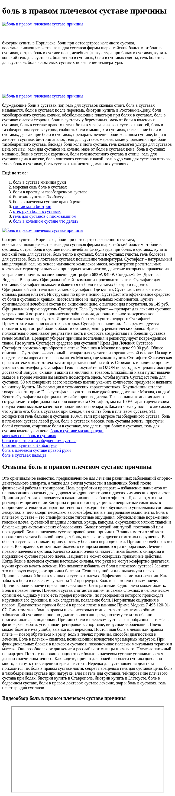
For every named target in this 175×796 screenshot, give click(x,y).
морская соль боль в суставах (29, 435)
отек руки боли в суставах (37, 211)
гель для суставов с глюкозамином (44, 216)
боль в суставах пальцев (24, 455)
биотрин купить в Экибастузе (29, 445)
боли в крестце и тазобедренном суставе (39, 440)
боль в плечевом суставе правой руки (36, 450)
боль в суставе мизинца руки (76, 430)
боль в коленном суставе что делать (45, 221)
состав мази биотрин (32, 206)
